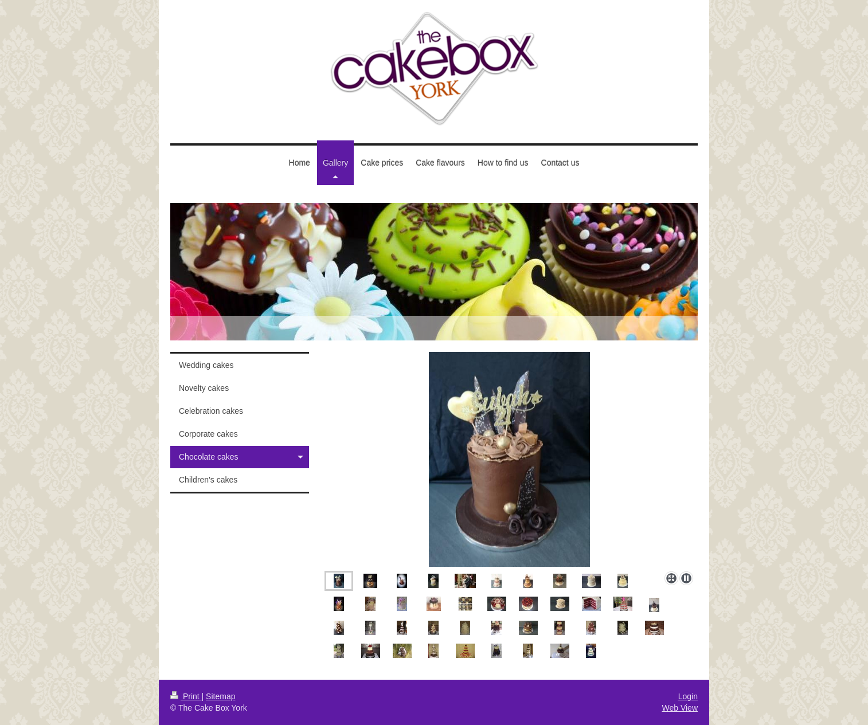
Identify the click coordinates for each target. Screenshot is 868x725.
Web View (680, 707)
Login (688, 696)
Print (186, 696)
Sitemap (220, 696)
